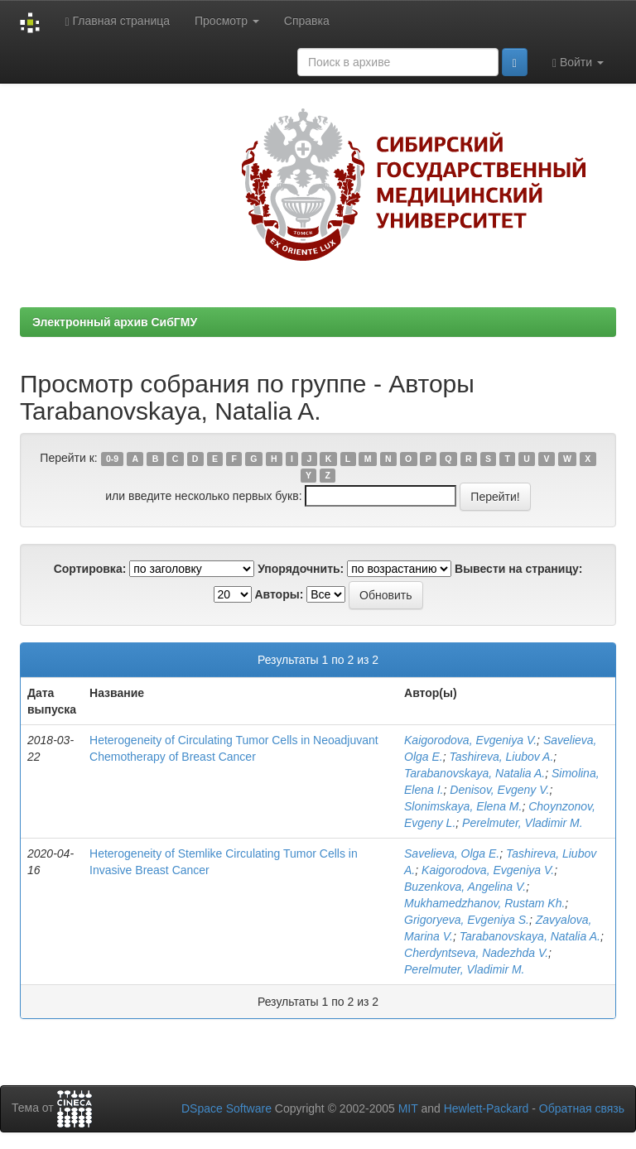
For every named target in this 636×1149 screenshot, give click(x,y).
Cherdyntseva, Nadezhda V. (476, 952)
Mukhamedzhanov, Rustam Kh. (484, 903)
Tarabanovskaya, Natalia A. (474, 773)
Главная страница (117, 21)
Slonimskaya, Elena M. (463, 806)
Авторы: (278, 594)
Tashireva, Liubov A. (502, 756)
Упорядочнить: (301, 568)
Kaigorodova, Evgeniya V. (470, 740)
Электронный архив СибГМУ (114, 322)
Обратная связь (581, 1108)
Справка (307, 20)
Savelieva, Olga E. (451, 853)
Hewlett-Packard (486, 1108)
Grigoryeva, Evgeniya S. (466, 919)
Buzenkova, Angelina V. (465, 886)
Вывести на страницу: (518, 568)
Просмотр (227, 20)
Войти (578, 62)
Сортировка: (90, 568)
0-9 (112, 459)
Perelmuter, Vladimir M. (522, 822)
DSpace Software (226, 1108)
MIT (408, 1108)
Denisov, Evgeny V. (499, 789)
